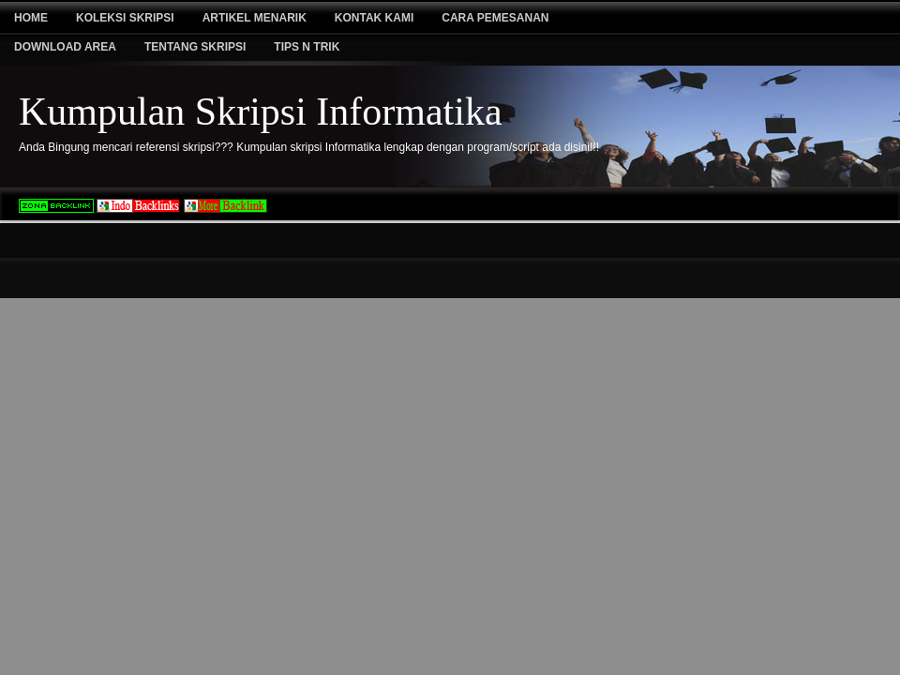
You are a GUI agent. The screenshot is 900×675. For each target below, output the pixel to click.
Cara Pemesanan (495, 17)
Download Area (65, 46)
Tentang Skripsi (195, 46)
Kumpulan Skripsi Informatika (260, 111)
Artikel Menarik (254, 17)
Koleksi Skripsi (125, 17)
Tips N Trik (306, 46)
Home (31, 17)
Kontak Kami (374, 17)
